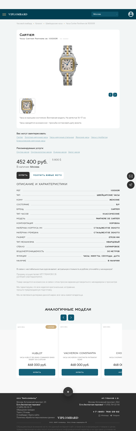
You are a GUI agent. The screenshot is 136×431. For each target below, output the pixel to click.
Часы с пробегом (99, 137)
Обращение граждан (26, 410)
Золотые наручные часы (36, 137)
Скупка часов (23, 152)
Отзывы (26, 413)
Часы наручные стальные (62, 137)
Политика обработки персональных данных (36, 418)
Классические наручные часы (31, 141)
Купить (23, 175)
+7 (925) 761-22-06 (112, 405)
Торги (19, 413)
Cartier (27, 34)
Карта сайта (34, 415)
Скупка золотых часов (41, 152)
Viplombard (17, 14)
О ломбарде (22, 415)
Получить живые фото (47, 175)
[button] (111, 95)
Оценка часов (60, 152)
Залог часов (74, 152)
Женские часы (82, 137)
